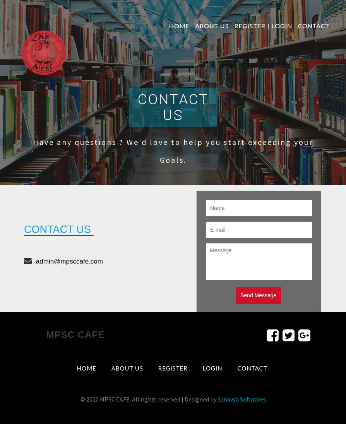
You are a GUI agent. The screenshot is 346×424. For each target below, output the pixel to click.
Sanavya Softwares (242, 399)
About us (212, 25)
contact (313, 25)
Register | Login (263, 25)
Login (213, 368)
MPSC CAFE (75, 334)
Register (173, 368)
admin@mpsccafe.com (69, 261)
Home (179, 25)
